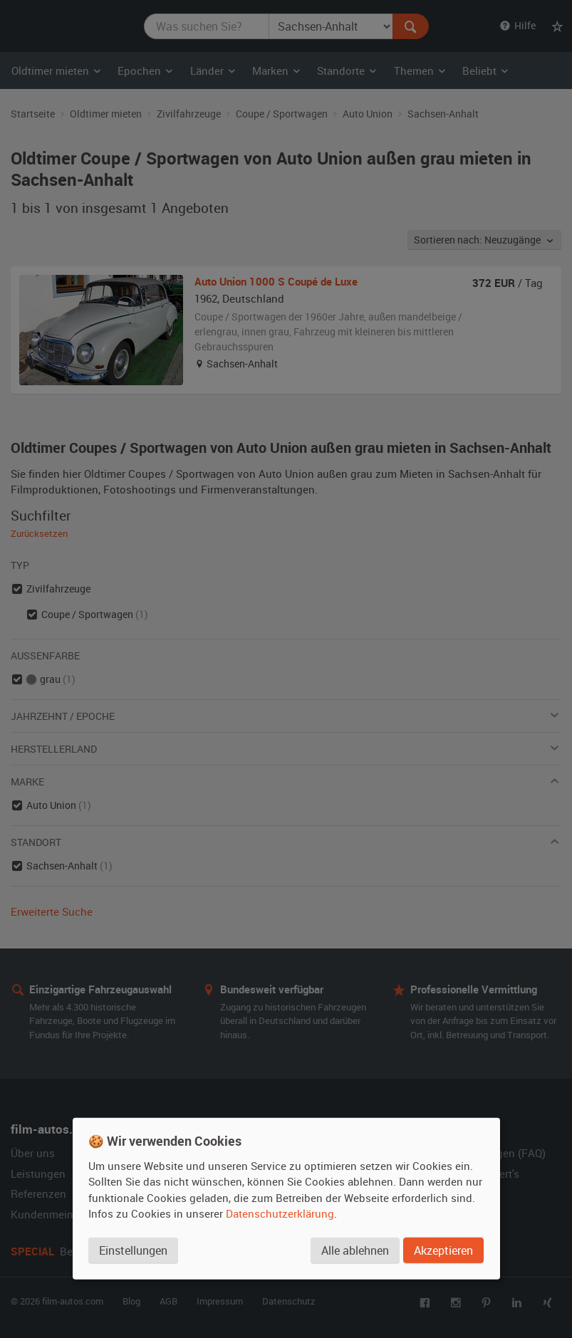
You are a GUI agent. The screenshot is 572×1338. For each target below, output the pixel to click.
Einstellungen (133, 1250)
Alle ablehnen (355, 1250)
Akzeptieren (443, 1250)
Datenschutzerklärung (280, 1213)
